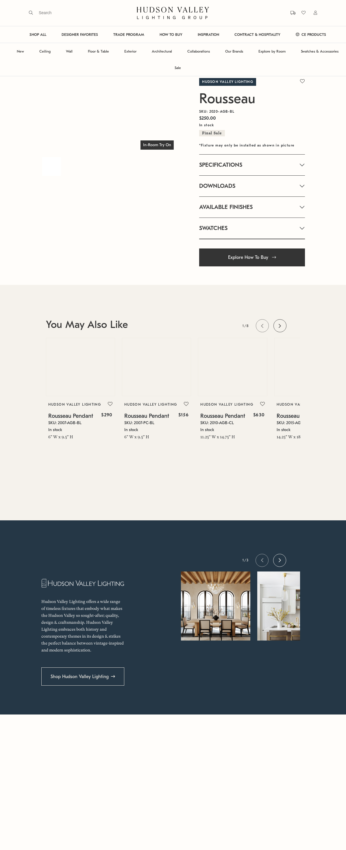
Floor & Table (98, 51)
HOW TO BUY (171, 34)
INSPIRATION (208, 34)
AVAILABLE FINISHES (226, 207)
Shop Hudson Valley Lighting (80, 676)
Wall (69, 51)
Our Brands (234, 51)
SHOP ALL (37, 34)
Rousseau (227, 99)
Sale (178, 68)
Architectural (162, 51)
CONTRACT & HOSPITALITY (257, 34)
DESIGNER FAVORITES (80, 34)
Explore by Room (272, 51)
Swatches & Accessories (319, 51)
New (20, 51)
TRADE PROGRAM (128, 34)
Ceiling (45, 51)
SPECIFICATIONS (220, 165)
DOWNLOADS (217, 186)
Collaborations (198, 51)
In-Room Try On (157, 144)
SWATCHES (213, 228)
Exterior (130, 51)
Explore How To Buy (252, 257)
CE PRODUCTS (311, 34)
